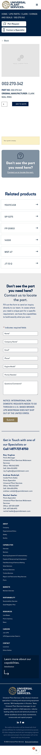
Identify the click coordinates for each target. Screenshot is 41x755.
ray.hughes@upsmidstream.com (16, 471)
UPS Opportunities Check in (11, 636)
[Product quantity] (4, 104)
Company (6, 527)
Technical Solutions (9, 569)
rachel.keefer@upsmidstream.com (16, 511)
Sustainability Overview (10, 601)
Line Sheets (6, 615)
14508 (8, 240)
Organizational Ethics (9, 531)
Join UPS (6, 632)
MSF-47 (8, 252)
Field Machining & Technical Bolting (14, 562)
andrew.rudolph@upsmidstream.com (17, 491)
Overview (6, 548)
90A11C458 (10, 205)
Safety (5, 534)
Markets (5, 552)
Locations (6, 647)
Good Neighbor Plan (9, 604)
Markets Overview (8, 590)
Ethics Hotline (7, 650)
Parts (4, 580)
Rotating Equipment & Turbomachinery (15, 555)
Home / (5, 14)
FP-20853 (10, 228)
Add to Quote (21, 104)
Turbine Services (8, 573)
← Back (5, 40)
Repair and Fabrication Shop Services (14, 576)
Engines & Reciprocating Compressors (15, 559)
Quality (5, 538)
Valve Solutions (7, 566)
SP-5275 (9, 217)
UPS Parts (14, 14)
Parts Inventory (8, 619)
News (4, 622)
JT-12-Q (8, 264)
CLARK (24, 14)
